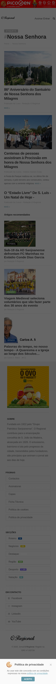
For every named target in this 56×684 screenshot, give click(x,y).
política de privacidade (37, 673)
